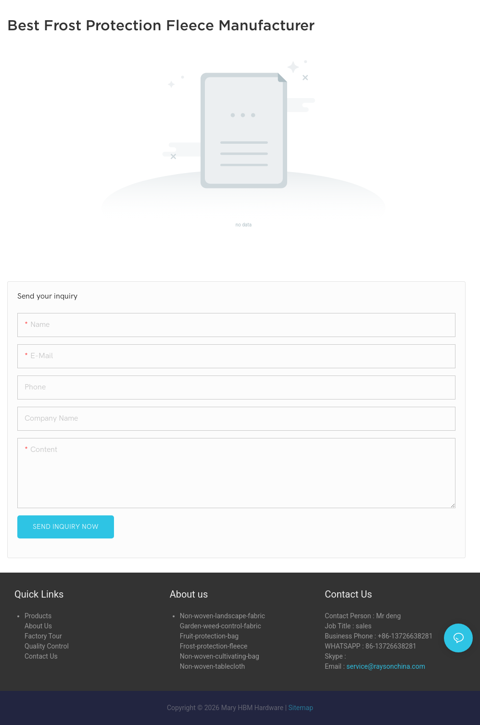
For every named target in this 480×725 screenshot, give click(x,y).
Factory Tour (43, 636)
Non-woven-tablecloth (212, 666)
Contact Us (41, 656)
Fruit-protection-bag (209, 636)
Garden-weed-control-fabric (220, 626)
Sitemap (301, 708)
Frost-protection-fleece (214, 646)
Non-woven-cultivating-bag (219, 656)
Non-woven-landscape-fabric (222, 616)
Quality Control (47, 646)
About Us (38, 626)
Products (38, 616)
